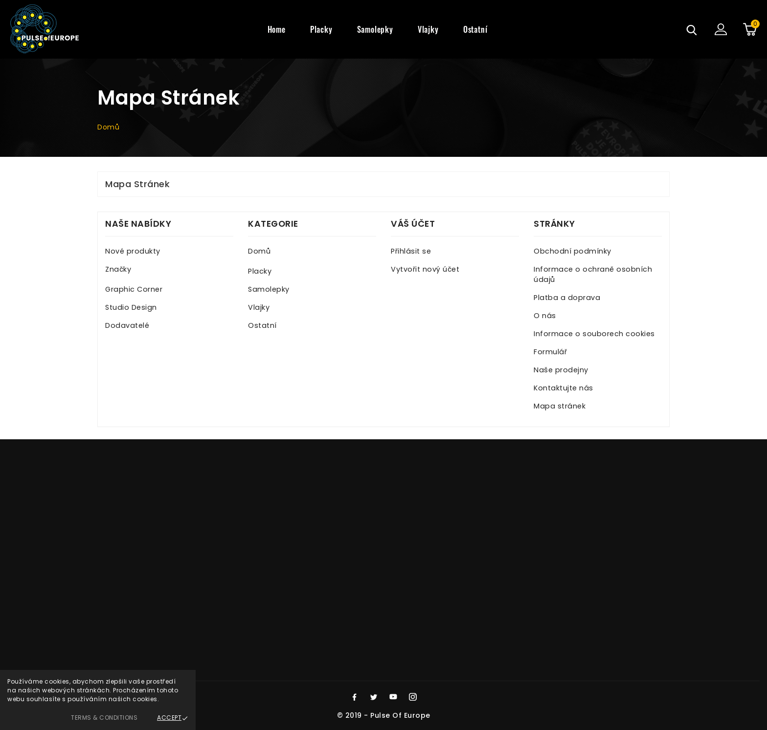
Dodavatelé (127, 325)
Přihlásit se (411, 251)
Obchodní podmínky (572, 251)
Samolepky (269, 289)
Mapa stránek (560, 406)
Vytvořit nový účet (425, 269)
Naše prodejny (561, 370)
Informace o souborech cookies (594, 334)
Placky (259, 271)
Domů (259, 251)
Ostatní (262, 325)
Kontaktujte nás (563, 388)
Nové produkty (132, 251)
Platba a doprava (567, 297)
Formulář (550, 352)
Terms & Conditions (104, 717)
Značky (118, 269)
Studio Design (131, 307)
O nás (545, 316)
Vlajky (259, 307)
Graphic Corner (133, 289)
